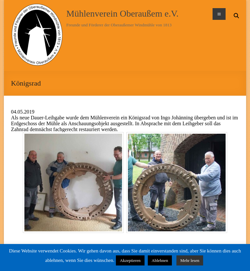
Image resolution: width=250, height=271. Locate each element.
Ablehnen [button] (160, 260)
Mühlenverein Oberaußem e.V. (122, 13)
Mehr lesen (189, 260)
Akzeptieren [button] (130, 260)
